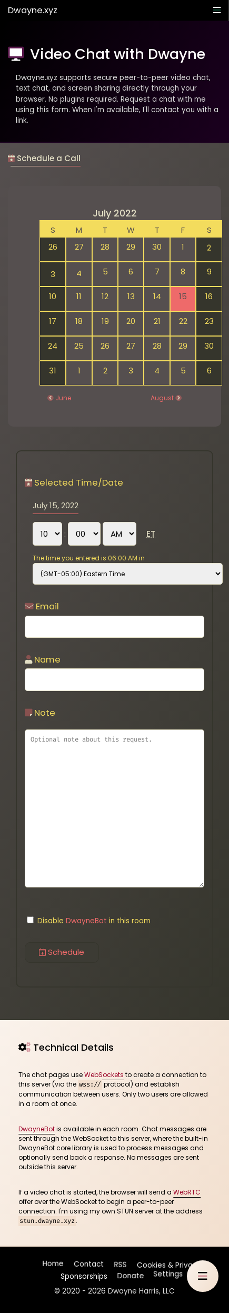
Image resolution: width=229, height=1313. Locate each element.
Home (53, 1265)
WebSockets (104, 1074)
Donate (129, 1274)
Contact (89, 1265)
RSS (120, 1265)
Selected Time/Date (74, 483)
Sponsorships (82, 1274)
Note (40, 713)
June (63, 397)
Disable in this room (89, 921)
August (162, 397)
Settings (168, 1274)
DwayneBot (86, 921)
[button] (202, 1276)
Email (42, 606)
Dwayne (32, 10)
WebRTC (187, 1192)
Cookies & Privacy (168, 1264)
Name (43, 660)
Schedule (61, 951)
